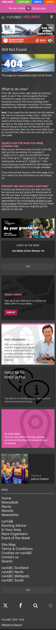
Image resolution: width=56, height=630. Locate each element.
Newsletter (10, 516)
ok (28, 8)
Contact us (10, 558)
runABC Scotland (15, 569)
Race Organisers (14, 535)
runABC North (12, 573)
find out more (39, 8)
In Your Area (11, 531)
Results (7, 512)
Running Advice (13, 527)
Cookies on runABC (16, 554)
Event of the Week (15, 539)
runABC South (12, 582)
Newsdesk (9, 504)
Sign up (11, 314)
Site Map (8, 546)
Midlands (8, 2)
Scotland (23, 2)
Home (6, 499)
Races (6, 508)
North (38, 2)
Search (7, 563)
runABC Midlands (15, 577)
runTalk (7, 523)
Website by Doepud (11, 626)
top (28, 268)
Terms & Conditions (17, 550)
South (49, 2)
